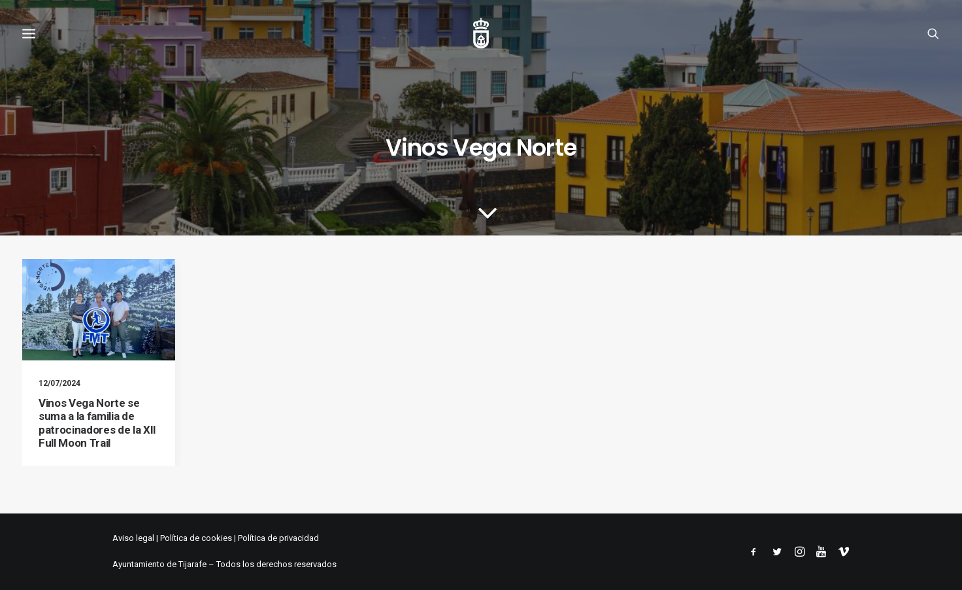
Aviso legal (133, 538)
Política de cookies (196, 538)
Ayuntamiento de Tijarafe (159, 564)
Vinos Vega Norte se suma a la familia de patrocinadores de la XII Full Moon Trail (97, 422)
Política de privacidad (278, 538)
